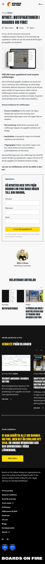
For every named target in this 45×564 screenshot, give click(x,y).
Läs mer (6, 399)
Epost (7, 217)
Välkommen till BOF (9, 511)
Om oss (5, 520)
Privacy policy (7, 491)
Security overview (9, 499)
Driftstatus (6, 507)
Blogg (4, 524)
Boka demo (12, 458)
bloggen (25, 344)
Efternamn (9, 208)
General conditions (9, 495)
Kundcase (6, 515)
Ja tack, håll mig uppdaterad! (22, 229)
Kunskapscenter (8, 528)
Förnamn (8, 199)
